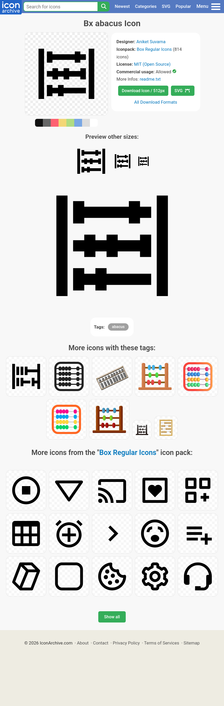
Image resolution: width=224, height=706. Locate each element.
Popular (183, 6)
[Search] (103, 7)
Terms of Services (161, 643)
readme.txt (150, 79)
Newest (122, 6)
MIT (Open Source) (152, 64)
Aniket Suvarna (151, 41)
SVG (166, 6)
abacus (118, 326)
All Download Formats (155, 102)
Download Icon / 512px (143, 90)
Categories (146, 6)
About (83, 643)
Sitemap (191, 643)
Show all (112, 616)
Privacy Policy (126, 643)
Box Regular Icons (154, 49)
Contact (100, 643)
